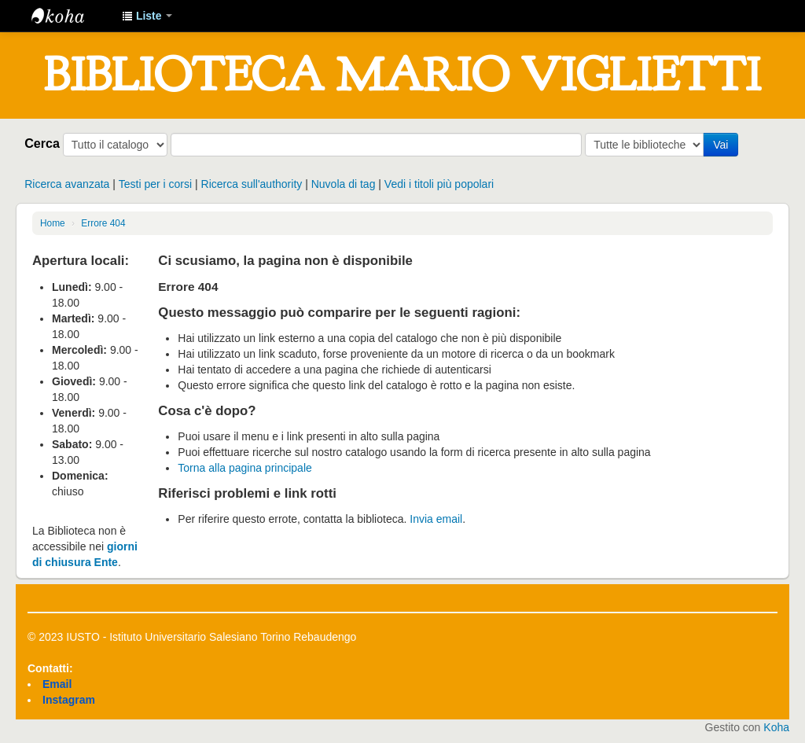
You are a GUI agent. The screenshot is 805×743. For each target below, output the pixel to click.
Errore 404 (103, 223)
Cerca (42, 143)
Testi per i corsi (155, 184)
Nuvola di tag (343, 184)
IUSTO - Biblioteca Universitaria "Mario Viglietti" (70, 15)
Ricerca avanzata (66, 184)
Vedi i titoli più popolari (439, 184)
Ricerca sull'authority (252, 184)
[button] (147, 15)
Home (52, 223)
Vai (720, 144)
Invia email (436, 519)
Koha (776, 727)
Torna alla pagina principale (244, 468)
